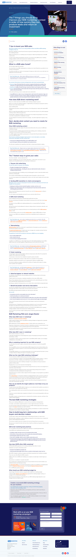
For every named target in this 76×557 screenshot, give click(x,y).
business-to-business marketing (20, 318)
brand (15, 406)
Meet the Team (24, 544)
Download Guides (46, 544)
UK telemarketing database (35, 246)
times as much (38, 191)
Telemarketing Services (36, 542)
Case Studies (45, 546)
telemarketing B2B (14, 464)
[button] (15, 2)
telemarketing (14, 375)
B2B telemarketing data (19, 248)
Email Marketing (35, 548)
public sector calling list (40, 248)
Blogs (44, 542)
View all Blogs (57, 93)
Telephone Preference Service (18, 465)
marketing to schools (24, 323)
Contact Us (69, 2)
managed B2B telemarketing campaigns (31, 150)
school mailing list (23, 269)
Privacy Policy (19, 553)
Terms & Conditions (11, 553)
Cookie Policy (26, 553)
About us (23, 542)
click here (22, 467)
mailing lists (29, 267)
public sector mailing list (36, 269)
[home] (7, 2)
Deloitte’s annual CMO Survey (22, 473)
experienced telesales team (15, 230)
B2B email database (22, 220)
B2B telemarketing (12, 227)
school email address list (33, 220)
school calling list (28, 248)
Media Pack (45, 548)
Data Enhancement (36, 546)
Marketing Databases (36, 544)
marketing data (28, 212)
